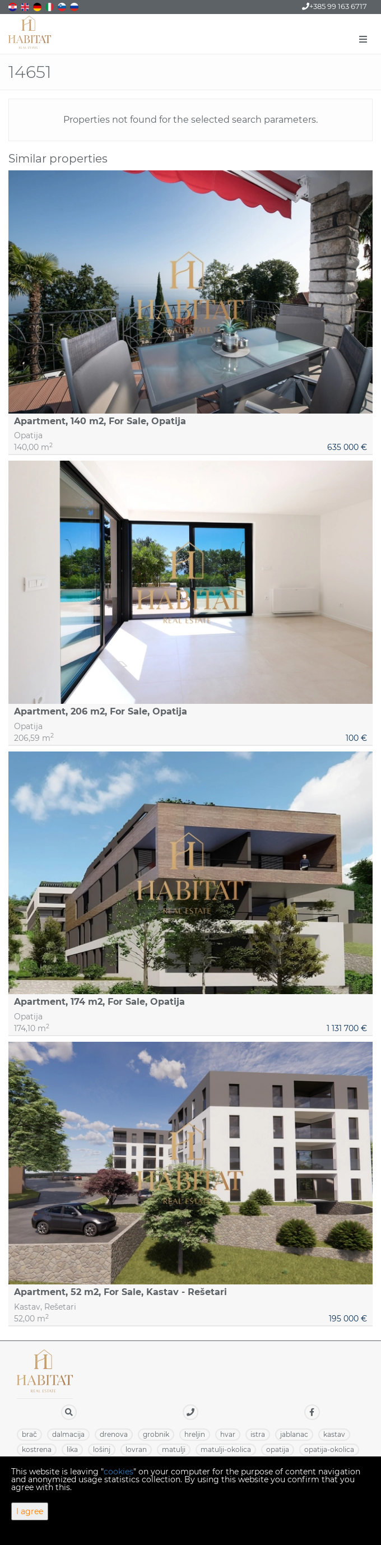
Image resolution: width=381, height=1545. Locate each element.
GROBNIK (156, 1434)
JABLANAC (294, 1434)
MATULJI (173, 1449)
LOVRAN (136, 1449)
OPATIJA (277, 1449)
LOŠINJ (101, 1449)
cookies (118, 1472)
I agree (29, 1511)
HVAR (227, 1434)
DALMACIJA (68, 1434)
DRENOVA (114, 1434)
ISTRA (257, 1434)
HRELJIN (194, 1434)
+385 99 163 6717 (334, 6)
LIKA (72, 1449)
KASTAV (334, 1434)
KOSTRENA (37, 1449)
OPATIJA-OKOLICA (329, 1449)
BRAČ (29, 1434)
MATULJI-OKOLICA (226, 1449)
